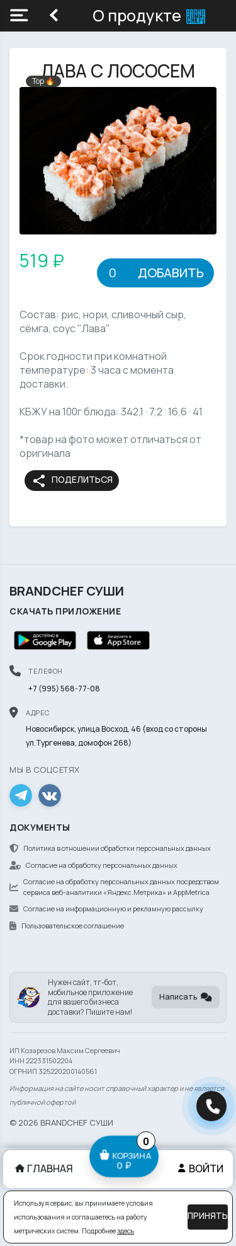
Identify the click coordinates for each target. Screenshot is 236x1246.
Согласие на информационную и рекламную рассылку (106, 908)
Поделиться (72, 480)
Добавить (171, 272)
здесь (125, 1230)
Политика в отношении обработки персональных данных (110, 848)
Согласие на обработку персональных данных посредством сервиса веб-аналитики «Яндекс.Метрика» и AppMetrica (114, 887)
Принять (208, 1215)
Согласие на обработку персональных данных (93, 865)
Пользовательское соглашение (66, 925)
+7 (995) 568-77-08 (64, 688)
